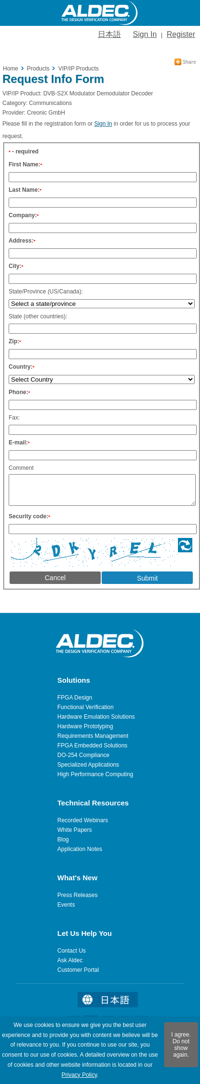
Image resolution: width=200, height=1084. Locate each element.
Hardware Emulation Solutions (96, 716)
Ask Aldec (70, 960)
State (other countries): (38, 313)
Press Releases (78, 895)
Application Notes (80, 849)
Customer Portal (78, 970)
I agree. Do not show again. (181, 1044)
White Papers (75, 830)
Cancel (55, 580)
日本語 (109, 34)
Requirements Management (93, 736)
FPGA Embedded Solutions (93, 745)
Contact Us (72, 950)
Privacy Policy (79, 1075)
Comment (21, 465)
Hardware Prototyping (85, 726)
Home (10, 65)
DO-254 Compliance (84, 755)
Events (66, 904)
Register (180, 34)
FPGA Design (75, 697)
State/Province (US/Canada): (46, 288)
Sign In (145, 34)
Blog (63, 839)
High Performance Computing (95, 774)
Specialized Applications (88, 764)
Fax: (14, 414)
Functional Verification (86, 707)
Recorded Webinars (83, 820)
